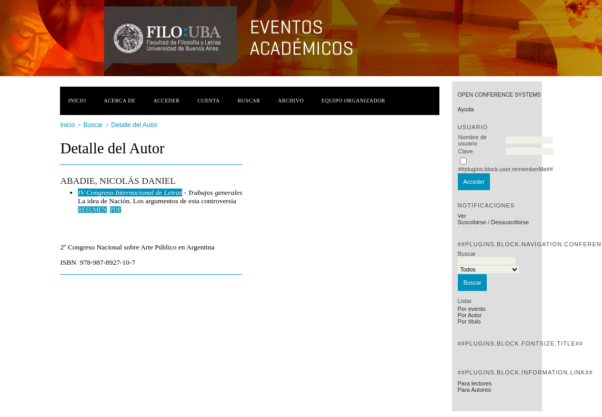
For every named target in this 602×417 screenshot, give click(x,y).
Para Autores (474, 390)
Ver (461, 216)
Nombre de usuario (472, 140)
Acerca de (119, 100)
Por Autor (469, 315)
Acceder (166, 100)
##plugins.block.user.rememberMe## (505, 169)
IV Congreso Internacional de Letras (130, 192)
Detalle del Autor (134, 125)
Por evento (471, 309)
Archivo (291, 100)
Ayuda (465, 109)
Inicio (77, 100)
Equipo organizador (353, 100)
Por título (468, 321)
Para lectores (474, 383)
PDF (115, 209)
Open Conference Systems (498, 95)
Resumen (92, 209)
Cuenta (208, 100)
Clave (465, 151)
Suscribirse (471, 222)
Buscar (249, 100)
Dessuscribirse (510, 222)
